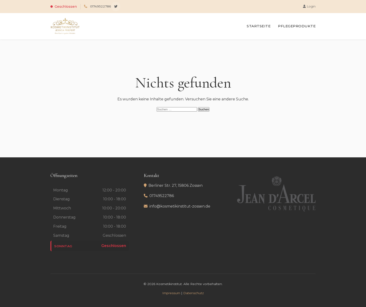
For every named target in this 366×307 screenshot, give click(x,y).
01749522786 (100, 6)
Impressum (171, 293)
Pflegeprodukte (297, 26)
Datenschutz (193, 293)
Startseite (259, 26)
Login (309, 6)
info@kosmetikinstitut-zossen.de (179, 206)
